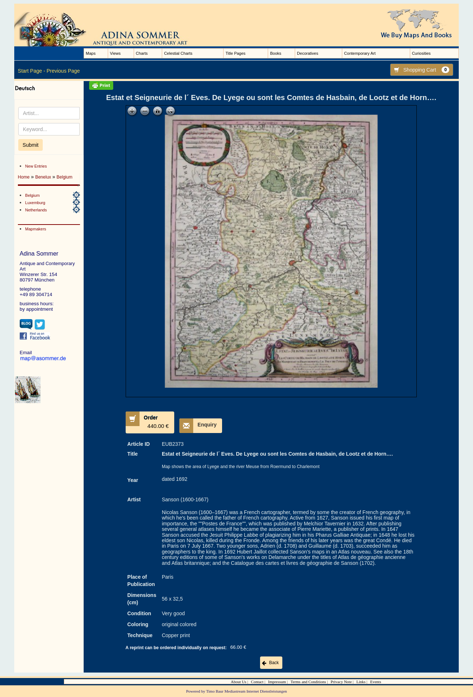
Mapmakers (35, 229)
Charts (142, 53)
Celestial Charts (178, 53)
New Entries (36, 166)
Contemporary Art (359, 53)
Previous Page (63, 71)
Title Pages (235, 53)
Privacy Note (341, 681)
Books (275, 53)
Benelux (43, 177)
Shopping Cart (419, 70)
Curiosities (421, 53)
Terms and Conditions (308, 681)
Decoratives (307, 53)
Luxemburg (35, 202)
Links (361, 681)
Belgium (64, 177)
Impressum (277, 681)
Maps (91, 53)
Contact (257, 681)
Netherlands (36, 210)
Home (24, 177)
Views (115, 53)
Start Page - (31, 71)
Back (274, 662)
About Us (238, 681)
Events (375, 681)
